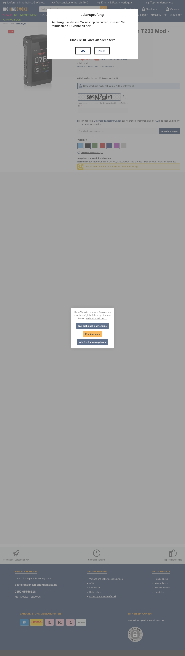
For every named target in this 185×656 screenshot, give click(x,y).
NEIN (101, 50)
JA (83, 50)
